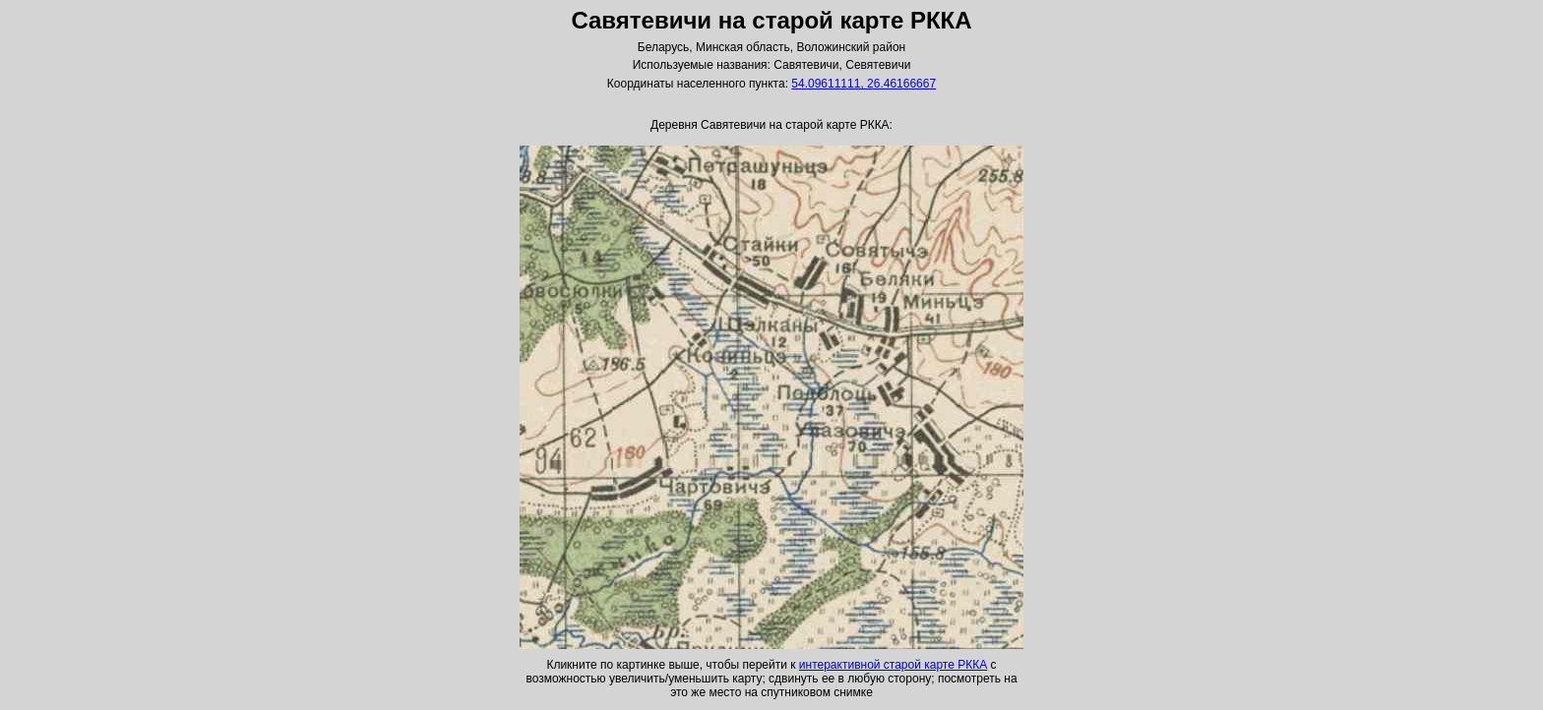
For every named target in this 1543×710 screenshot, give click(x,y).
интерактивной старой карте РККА (893, 665)
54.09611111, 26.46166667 (863, 83)
